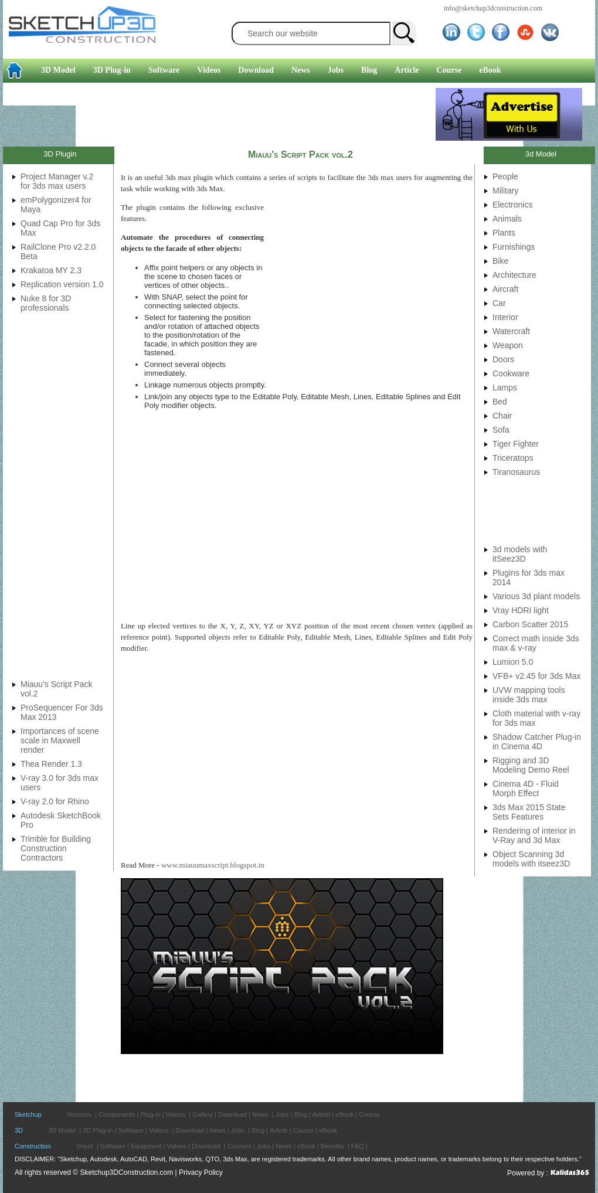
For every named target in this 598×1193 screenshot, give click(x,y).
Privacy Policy (201, 1172)
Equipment (146, 1146)
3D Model (58, 70)
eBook (490, 70)
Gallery (202, 1114)
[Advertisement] (219, 114)
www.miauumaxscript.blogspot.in (212, 865)
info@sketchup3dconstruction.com (493, 8)
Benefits (332, 1146)
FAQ (357, 1146)
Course (449, 70)
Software (163, 70)
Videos (208, 70)
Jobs (336, 70)
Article (407, 70)
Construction (33, 1146)
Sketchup (28, 1114)
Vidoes (176, 1146)
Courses (239, 1146)
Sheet (84, 1146)
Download (256, 70)
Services (79, 1114)
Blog (369, 70)
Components (116, 1114)
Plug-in (151, 1114)
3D (19, 1130)
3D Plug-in (112, 70)
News (300, 70)
